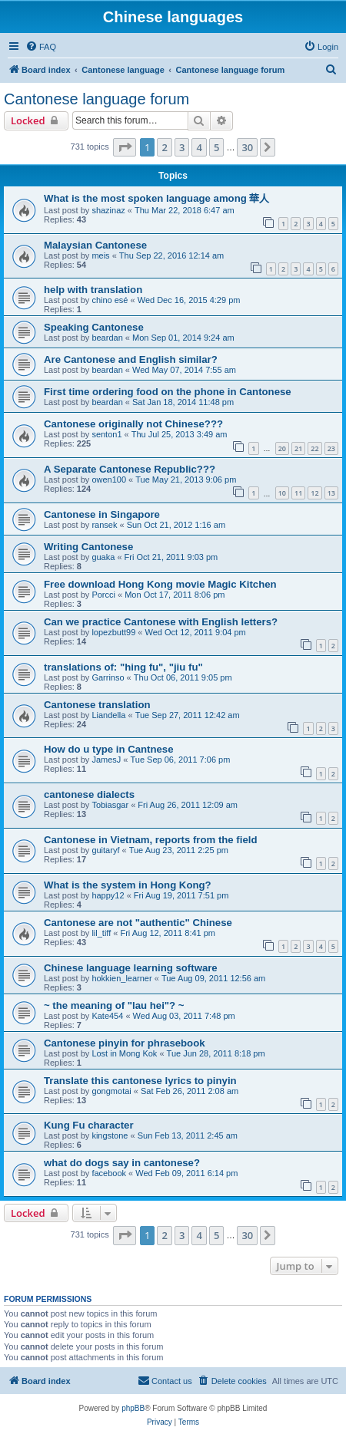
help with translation (93, 289)
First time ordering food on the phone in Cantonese (167, 391)
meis (100, 255)
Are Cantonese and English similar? (131, 359)
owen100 (108, 479)
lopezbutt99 (113, 632)
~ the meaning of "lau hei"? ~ (114, 1005)
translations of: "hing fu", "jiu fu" (123, 667)
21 (298, 448)
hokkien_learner (121, 978)
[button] (124, 147)
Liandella (108, 715)
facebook (108, 1173)
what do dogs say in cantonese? (122, 1162)
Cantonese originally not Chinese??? (133, 424)
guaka (103, 557)
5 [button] (216, 147)
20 (282, 448)
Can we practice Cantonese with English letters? (161, 622)
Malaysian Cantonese (95, 245)
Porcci (103, 594)
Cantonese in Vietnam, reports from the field (150, 839)
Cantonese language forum (96, 99)
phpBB (133, 1408)
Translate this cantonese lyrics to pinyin (140, 1080)
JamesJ (106, 759)
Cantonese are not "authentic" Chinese (138, 922)
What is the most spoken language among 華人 (156, 198)
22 (314, 448)
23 (331, 448)
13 (331, 493)
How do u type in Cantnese (109, 749)
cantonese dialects (89, 794)
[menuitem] (40, 47)
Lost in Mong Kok (124, 1053)
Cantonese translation (97, 704)
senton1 (106, 434)
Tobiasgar (109, 804)
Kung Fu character (89, 1125)
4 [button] (198, 147)
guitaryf (105, 850)
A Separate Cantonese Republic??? (129, 469)
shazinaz (108, 210)
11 (298, 493)
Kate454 (107, 1015)
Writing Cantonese (88, 546)
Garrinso (107, 677)
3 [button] (182, 147)
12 (314, 493)
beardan (106, 337)
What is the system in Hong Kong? (127, 885)
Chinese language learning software (131, 968)
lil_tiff (101, 933)
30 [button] (247, 147)
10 (282, 493)
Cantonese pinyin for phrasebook (124, 1043)
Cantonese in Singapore (102, 514)
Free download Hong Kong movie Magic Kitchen (160, 584)
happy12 (107, 895)
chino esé (109, 300)
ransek (104, 524)
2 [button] (164, 147)
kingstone (109, 1135)
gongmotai (111, 1091)
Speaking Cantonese (94, 327)
